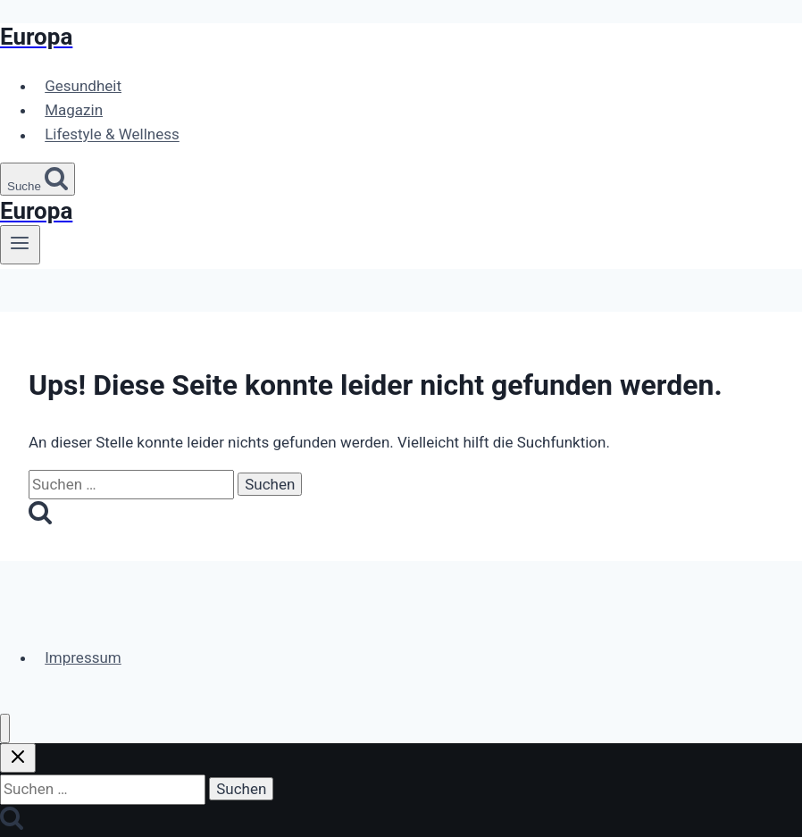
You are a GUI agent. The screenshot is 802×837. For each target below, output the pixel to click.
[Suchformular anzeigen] (37, 179)
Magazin (74, 110)
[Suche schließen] (18, 758)
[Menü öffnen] (20, 244)
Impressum (83, 657)
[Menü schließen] (5, 728)
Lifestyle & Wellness (112, 135)
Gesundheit (83, 86)
